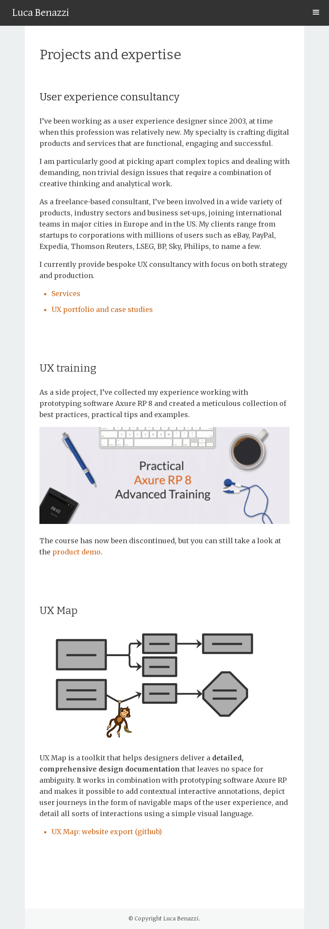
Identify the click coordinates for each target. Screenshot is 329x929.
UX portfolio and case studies (102, 309)
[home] (40, 14)
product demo (76, 552)
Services (66, 293)
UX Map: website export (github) (106, 831)
